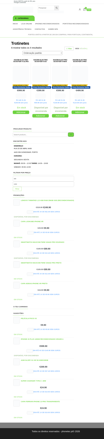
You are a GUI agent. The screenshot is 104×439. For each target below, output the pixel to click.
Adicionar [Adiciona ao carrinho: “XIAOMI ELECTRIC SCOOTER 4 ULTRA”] (20, 112)
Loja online (26, 24)
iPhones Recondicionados (47, 24)
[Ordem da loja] (42, 53)
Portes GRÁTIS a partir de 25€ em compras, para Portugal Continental (60, 34)
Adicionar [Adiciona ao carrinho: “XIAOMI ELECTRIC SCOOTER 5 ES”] (40, 116)
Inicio (15, 24)
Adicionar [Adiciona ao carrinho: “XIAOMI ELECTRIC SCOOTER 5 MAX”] (60, 116)
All (86, 48)
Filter (69, 49)
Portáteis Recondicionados (76, 24)
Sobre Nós (53, 29)
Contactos (40, 29)
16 (83, 48)
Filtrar (17, 189)
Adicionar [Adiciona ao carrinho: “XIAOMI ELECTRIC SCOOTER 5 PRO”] (79, 112)
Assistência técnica (22, 29)
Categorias (23, 18)
